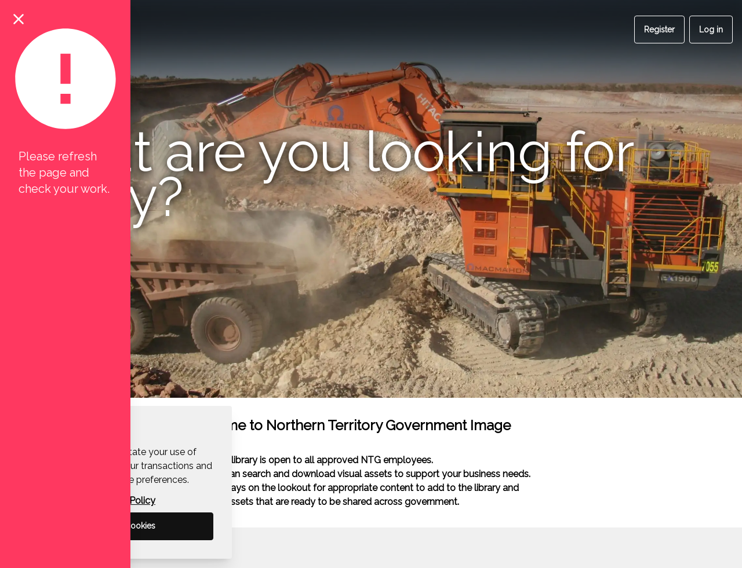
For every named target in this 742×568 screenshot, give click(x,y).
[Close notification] (18, 18)
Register (659, 29)
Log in (711, 29)
